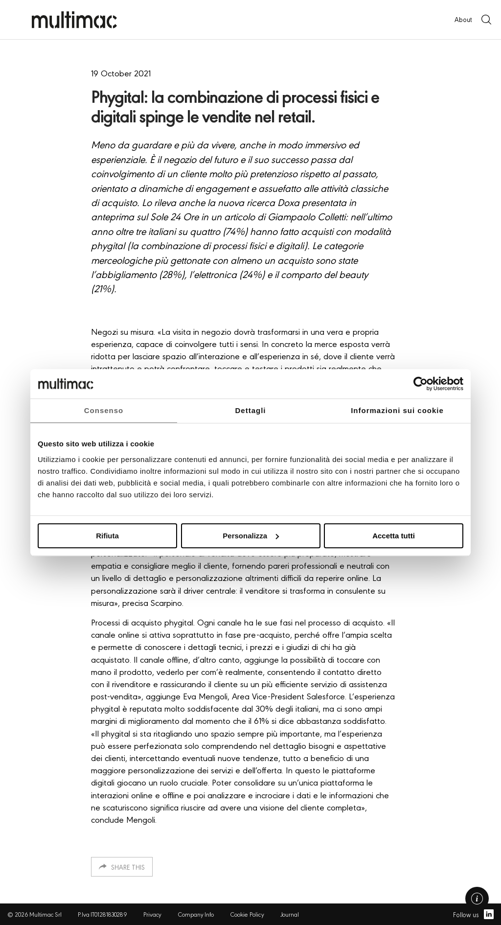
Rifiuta (107, 536)
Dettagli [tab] (250, 410)
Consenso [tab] (104, 410)
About (463, 19)
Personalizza (251, 536)
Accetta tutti (393, 536)
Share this (128, 866)
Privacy (152, 914)
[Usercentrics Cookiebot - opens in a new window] (420, 383)
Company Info (196, 914)
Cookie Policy (247, 914)
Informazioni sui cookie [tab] (397, 410)
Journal (289, 914)
